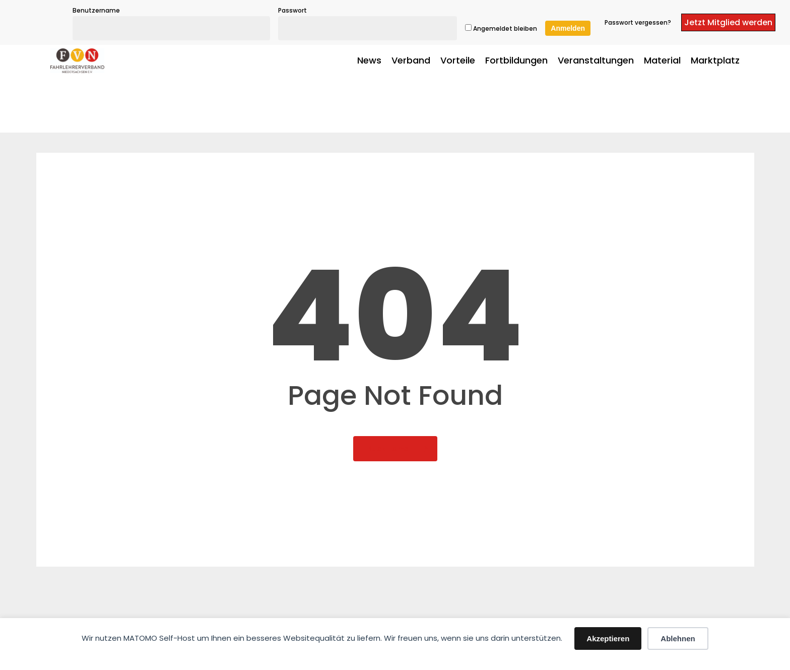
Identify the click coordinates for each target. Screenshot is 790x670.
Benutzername (96, 10)
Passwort (292, 10)
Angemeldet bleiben (501, 28)
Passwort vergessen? (638, 22)
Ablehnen (678, 638)
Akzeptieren (607, 638)
